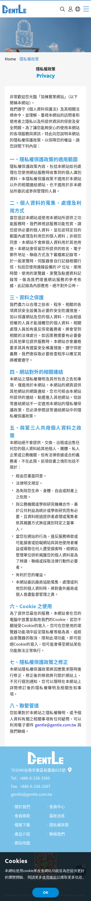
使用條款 (49, 877)
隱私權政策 (29, 59)
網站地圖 (22, 843)
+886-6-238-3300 (34, 778)
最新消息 (57, 816)
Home (10, 59)
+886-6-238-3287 (35, 786)
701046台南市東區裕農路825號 (41, 770)
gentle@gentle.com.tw (31, 794)
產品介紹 (22, 834)
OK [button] (45, 892)
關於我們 (22, 806)
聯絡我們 (57, 834)
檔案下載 (22, 824)
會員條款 (22, 816)
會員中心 (57, 806)
